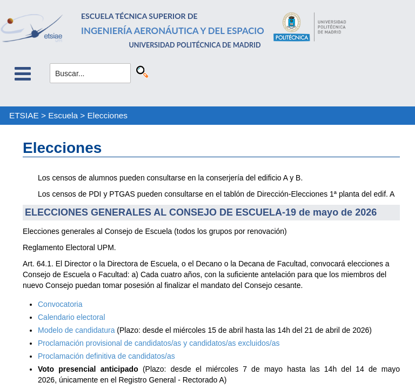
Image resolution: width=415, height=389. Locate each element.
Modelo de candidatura (76, 330)
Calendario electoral (71, 317)
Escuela (63, 115)
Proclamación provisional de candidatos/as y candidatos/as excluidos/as (158, 343)
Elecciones (108, 115)
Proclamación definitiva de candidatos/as (106, 356)
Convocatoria (60, 304)
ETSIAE (24, 115)
